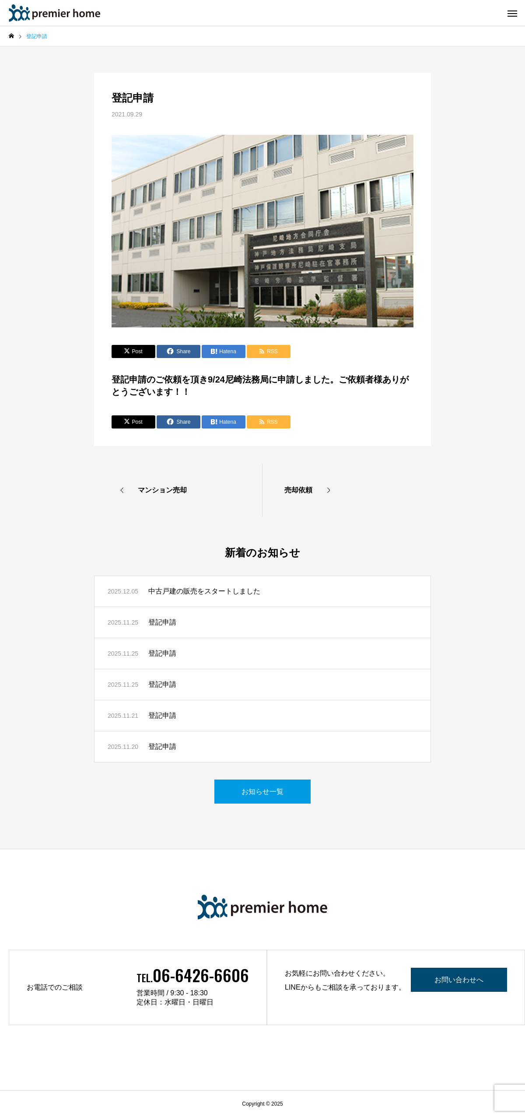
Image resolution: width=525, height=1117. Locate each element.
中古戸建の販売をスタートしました (204, 591)
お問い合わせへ (458, 980)
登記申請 (162, 622)
